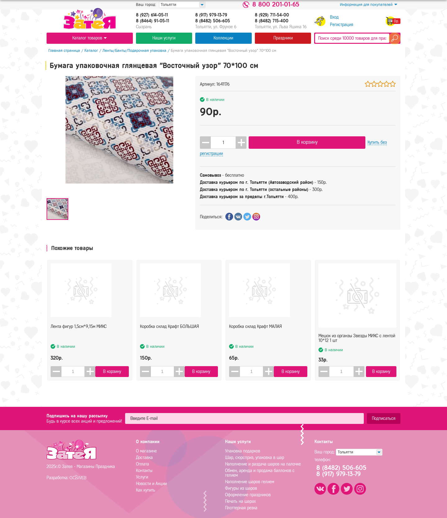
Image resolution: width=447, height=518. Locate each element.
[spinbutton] (223, 141)
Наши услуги (163, 38)
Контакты (144, 463)
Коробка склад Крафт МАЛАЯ (255, 326)
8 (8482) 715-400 (271, 21)
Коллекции (223, 38)
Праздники (283, 38)
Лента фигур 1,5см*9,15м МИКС (78, 326)
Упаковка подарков (242, 443)
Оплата (142, 456)
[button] (241, 141)
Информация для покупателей (368, 4)
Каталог (89, 50)
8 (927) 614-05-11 (152, 15)
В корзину (280, 140)
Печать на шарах (240, 493)
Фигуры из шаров (241, 480)
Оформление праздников (248, 487)
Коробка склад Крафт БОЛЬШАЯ (169, 326)
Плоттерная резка (241, 500)
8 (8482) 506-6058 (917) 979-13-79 (344, 463)
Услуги (142, 469)
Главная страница (62, 50)
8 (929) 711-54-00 (272, 15)
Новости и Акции (151, 476)
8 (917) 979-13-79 (211, 15)
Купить (336, 141)
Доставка (144, 450)
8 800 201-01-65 (275, 5)
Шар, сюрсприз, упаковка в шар (254, 450)
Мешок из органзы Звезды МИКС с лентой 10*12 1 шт (356, 328)
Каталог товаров (89, 38)
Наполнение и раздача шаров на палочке (263, 456)
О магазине (146, 443)
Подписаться (383, 410)
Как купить (145, 482)
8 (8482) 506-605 (212, 21)
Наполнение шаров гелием (249, 474)
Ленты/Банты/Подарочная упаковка (133, 50)
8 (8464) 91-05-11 (152, 21)
